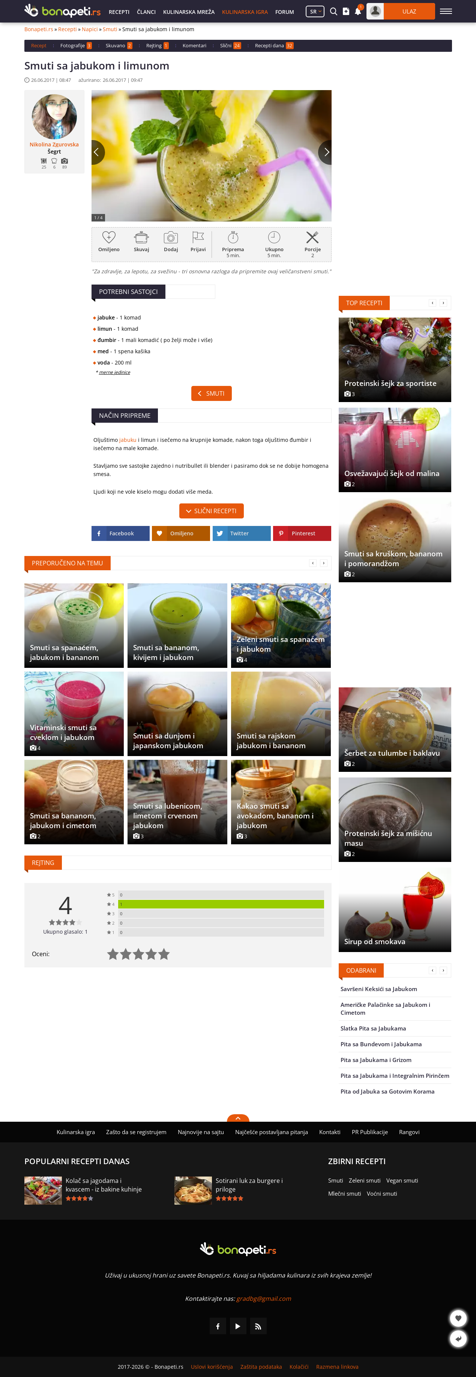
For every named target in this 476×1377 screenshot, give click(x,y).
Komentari (194, 45)
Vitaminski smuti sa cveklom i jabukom (63, 732)
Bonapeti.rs (38, 29)
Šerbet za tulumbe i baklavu (392, 753)
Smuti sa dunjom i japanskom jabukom (168, 740)
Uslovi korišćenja (212, 1366)
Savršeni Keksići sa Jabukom (379, 989)
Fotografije (76, 45)
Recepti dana (274, 45)
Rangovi (409, 1132)
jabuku (128, 439)
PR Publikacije (370, 1132)
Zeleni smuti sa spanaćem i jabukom (281, 644)
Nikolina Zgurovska (54, 144)
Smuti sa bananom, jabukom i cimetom (63, 820)
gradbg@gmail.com (263, 1298)
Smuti (110, 29)
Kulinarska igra (245, 11)
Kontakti (330, 1132)
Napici (90, 29)
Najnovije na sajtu (201, 1132)
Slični (230, 45)
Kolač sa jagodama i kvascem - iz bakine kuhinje (104, 1185)
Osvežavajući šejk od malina (392, 473)
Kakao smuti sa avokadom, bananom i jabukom (275, 815)
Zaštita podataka (261, 1366)
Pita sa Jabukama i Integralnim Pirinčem (395, 1075)
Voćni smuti (382, 1193)
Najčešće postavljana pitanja (271, 1132)
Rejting (157, 45)
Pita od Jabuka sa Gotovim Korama (388, 1091)
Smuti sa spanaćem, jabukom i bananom (64, 652)
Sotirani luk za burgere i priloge (249, 1185)
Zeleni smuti (365, 1180)
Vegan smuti (402, 1180)
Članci (146, 11)
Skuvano (119, 45)
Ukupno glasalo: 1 (65, 931)
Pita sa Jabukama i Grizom (376, 1060)
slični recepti (215, 511)
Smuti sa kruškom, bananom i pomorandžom (393, 558)
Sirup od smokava (374, 941)
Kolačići (299, 1366)
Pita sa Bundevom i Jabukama (381, 1044)
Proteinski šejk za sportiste (390, 383)
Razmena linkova (337, 1366)
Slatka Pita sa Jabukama (373, 1028)
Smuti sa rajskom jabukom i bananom (271, 740)
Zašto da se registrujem (136, 1132)
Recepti (119, 11)
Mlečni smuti (344, 1193)
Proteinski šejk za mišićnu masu (388, 838)
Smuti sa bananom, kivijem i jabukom (166, 652)
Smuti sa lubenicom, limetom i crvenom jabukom (167, 815)
